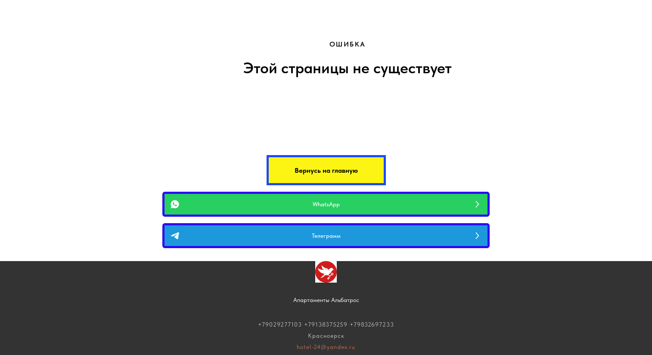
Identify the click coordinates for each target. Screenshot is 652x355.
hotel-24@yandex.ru (326, 346)
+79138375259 (326, 324)
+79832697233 (372, 324)
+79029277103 (280, 324)
